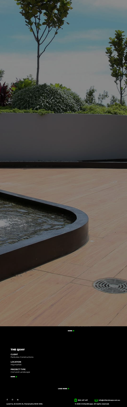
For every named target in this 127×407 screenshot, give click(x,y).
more (71, 331)
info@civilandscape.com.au (107, 400)
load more (63, 388)
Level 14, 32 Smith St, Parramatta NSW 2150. (24, 404)
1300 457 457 (81, 400)
